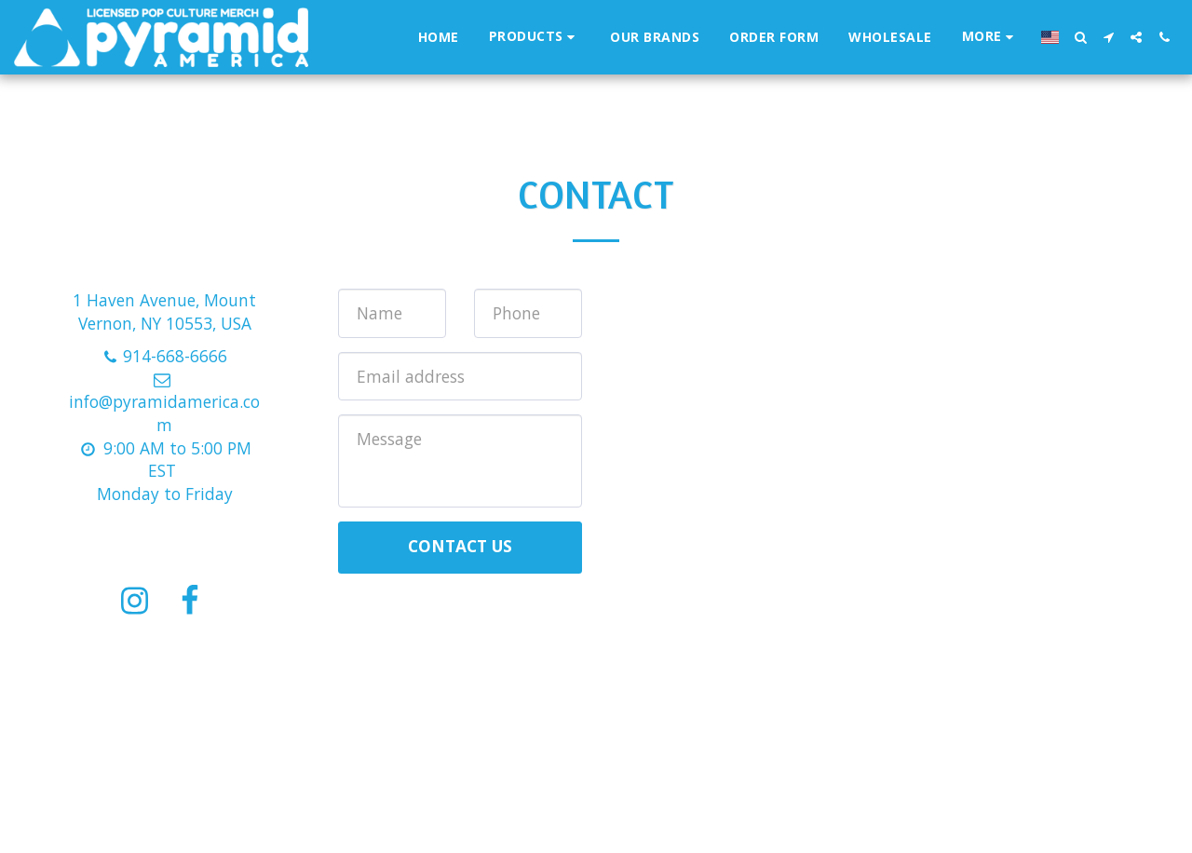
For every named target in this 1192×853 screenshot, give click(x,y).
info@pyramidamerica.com (164, 403)
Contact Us (460, 546)
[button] (1080, 37)
